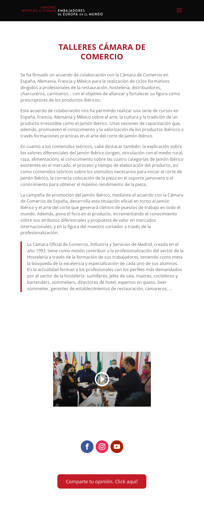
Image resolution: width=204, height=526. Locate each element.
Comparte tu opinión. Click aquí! (102, 481)
